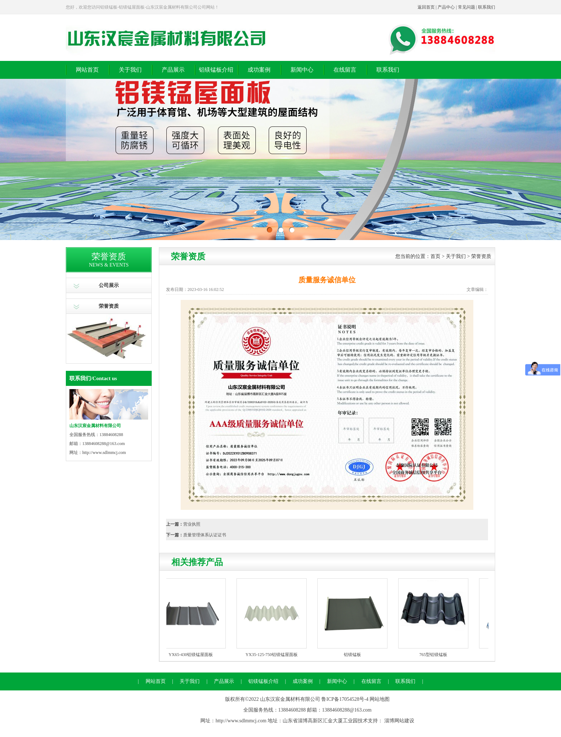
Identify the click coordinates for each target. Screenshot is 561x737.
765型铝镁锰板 (435, 654)
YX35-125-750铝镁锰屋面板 (273, 654)
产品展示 (173, 70)
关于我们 (130, 70)
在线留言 (344, 70)
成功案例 (259, 70)
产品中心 (446, 7)
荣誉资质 (109, 306)
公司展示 (109, 285)
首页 (435, 256)
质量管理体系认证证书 (204, 534)
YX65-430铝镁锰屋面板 (192, 654)
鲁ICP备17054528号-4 (344, 699)
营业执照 (191, 524)
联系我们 (486, 7)
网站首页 (87, 70)
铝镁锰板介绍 (216, 70)
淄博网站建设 (399, 720)
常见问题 (466, 7)
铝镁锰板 (353, 654)
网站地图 (380, 699)
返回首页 (426, 7)
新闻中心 (302, 70)
